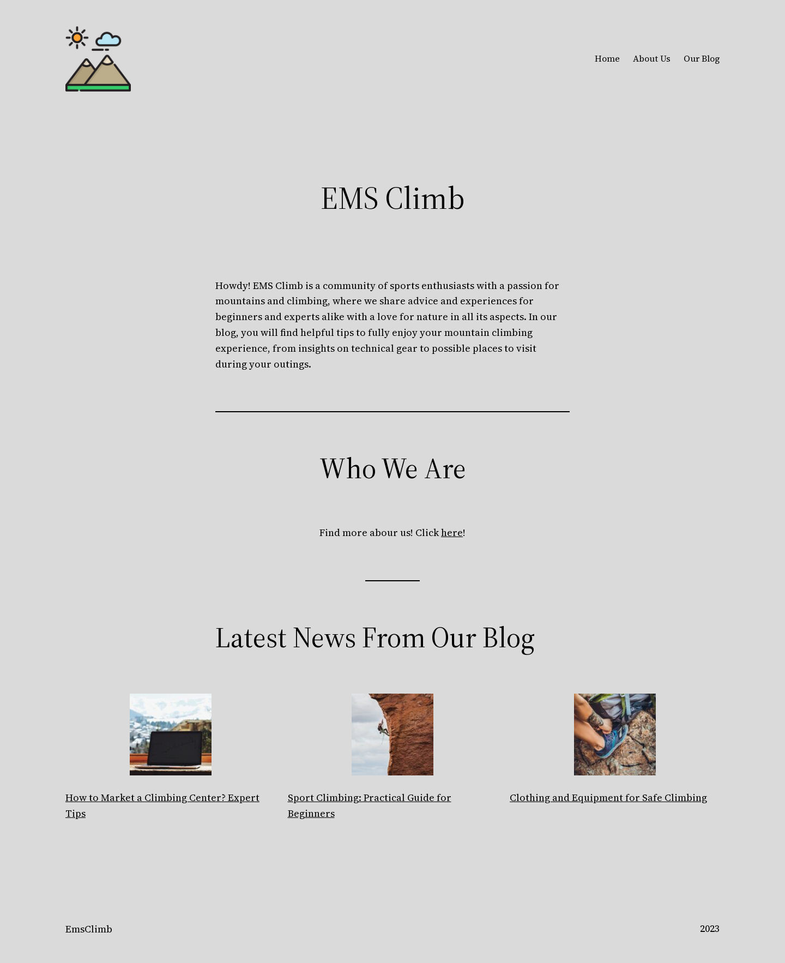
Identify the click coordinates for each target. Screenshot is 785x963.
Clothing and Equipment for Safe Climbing (608, 797)
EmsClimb (88, 929)
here (452, 532)
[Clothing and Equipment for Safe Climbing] (615, 737)
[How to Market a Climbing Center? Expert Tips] (171, 737)
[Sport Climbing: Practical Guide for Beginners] (392, 737)
